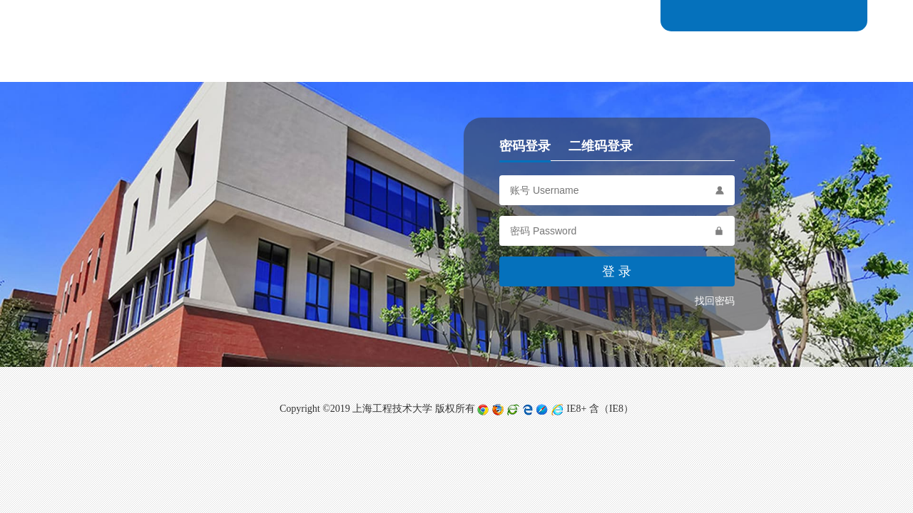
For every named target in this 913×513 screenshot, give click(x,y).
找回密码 (715, 301)
